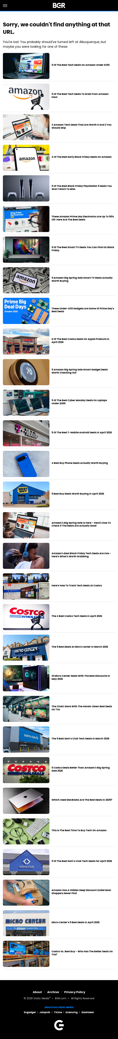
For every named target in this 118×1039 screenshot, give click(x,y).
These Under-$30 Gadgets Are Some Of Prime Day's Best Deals (83, 310)
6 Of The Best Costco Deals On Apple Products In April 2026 (80, 341)
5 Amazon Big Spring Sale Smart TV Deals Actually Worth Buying (82, 279)
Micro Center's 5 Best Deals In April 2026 (76, 922)
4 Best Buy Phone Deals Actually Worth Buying (80, 463)
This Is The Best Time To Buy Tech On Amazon (79, 830)
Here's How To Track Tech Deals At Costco (77, 585)
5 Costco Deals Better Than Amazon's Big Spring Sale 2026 (81, 769)
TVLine (58, 1012)
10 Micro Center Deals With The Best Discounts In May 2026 (81, 677)
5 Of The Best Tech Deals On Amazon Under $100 (80, 65)
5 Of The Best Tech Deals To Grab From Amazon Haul (80, 96)
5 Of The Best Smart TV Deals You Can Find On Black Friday (83, 249)
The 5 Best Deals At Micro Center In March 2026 (80, 646)
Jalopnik (44, 1012)
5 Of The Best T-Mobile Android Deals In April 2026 (82, 432)
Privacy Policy (74, 992)
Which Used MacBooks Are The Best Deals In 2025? (82, 799)
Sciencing (72, 1012)
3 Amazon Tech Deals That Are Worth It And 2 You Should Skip (81, 126)
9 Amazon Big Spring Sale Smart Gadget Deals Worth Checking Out (80, 371)
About (37, 992)
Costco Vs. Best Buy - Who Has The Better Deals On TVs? (82, 953)
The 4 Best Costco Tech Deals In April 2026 (77, 616)
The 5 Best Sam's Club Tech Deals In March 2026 (80, 738)
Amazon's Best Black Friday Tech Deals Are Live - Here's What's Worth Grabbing (81, 555)
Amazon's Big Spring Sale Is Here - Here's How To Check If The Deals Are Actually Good (81, 524)
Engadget (30, 1012)
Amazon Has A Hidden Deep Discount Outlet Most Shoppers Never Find (81, 892)
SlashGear (87, 1012)
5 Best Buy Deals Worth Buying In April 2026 (78, 493)
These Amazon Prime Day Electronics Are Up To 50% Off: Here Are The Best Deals (83, 218)
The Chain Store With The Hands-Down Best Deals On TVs (82, 708)
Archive (53, 992)
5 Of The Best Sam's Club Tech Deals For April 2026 (82, 861)
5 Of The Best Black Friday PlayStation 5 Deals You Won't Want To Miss (82, 188)
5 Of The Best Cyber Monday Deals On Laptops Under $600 (79, 402)
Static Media (41, 999)
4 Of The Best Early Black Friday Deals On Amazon (82, 157)
